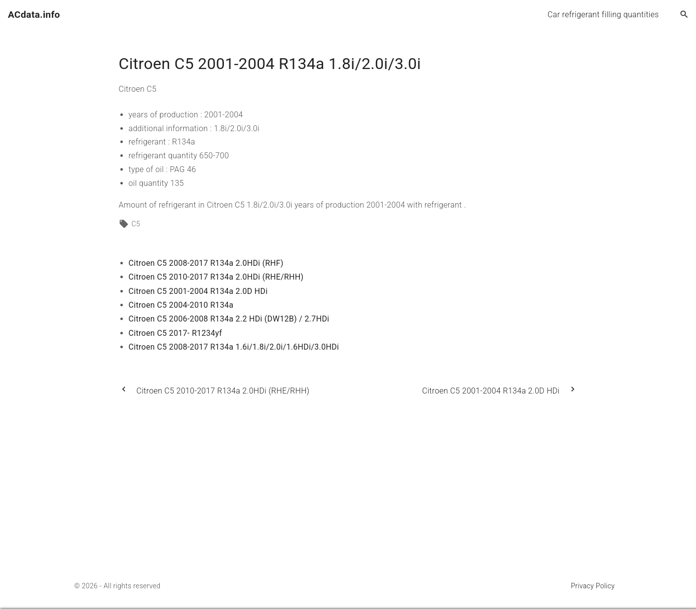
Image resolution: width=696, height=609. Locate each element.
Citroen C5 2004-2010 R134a (181, 305)
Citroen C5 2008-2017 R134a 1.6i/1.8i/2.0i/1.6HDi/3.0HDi (234, 347)
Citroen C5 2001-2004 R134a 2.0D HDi (198, 291)
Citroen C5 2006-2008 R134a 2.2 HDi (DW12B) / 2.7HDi (229, 318)
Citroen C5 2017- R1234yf (175, 333)
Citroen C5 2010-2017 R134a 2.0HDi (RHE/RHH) (216, 277)
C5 (136, 224)
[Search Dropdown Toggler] (684, 14)
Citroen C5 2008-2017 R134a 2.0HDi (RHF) (206, 263)
